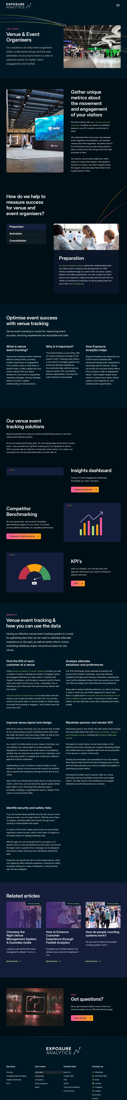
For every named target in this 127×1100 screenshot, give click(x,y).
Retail (37, 1087)
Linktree (98, 1091)
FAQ (65, 1080)
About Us (67, 1072)
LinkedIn (98, 1083)
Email (97, 1080)
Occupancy (39, 1080)
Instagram (98, 1087)
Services (9, 1072)
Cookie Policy (69, 1076)
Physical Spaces (41, 1083)
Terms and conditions (72, 1087)
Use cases (39, 1072)
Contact (95, 1098)
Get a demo (96, 1095)
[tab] (26, 227)
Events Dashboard (77, 284)
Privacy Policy (69, 1091)
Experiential (39, 1076)
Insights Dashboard (13, 1080)
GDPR (66, 1083)
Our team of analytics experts (71, 265)
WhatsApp (99, 1072)
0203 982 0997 (101, 1076)
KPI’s (8, 1083)
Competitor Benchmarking (16, 1076)
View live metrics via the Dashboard (21, 695)
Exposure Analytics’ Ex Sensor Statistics (29, 671)
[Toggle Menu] (118, 5)
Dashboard (105, 735)
